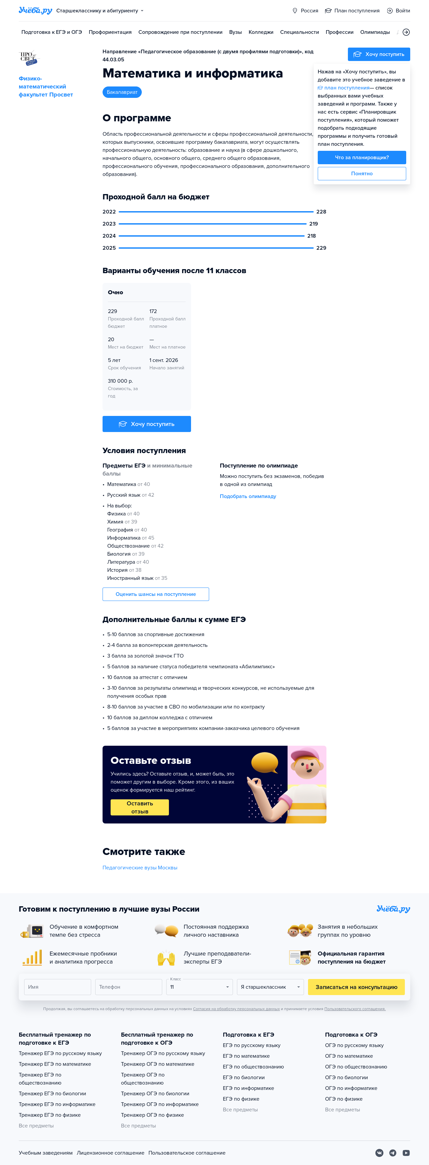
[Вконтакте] (379, 1153)
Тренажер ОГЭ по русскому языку (163, 1053)
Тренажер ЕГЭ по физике (50, 1115)
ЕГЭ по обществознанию (253, 1066)
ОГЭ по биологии (346, 1077)
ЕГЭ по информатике (248, 1088)
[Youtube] (406, 1153)
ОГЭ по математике (349, 1056)
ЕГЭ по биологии (244, 1077)
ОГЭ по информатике (351, 1088)
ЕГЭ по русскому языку (252, 1045)
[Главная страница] (35, 11)
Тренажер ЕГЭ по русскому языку (60, 1053)
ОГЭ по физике (344, 1099)
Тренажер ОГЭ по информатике (160, 1104)
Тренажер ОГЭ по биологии (155, 1093)
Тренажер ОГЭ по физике (152, 1115)
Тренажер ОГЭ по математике (157, 1064)
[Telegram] (393, 1153)
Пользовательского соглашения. (355, 1008)
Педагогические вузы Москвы (140, 867)
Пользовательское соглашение (187, 1153)
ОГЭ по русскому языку (354, 1045)
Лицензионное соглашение (110, 1153)
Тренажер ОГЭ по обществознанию (143, 1078)
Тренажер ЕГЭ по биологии (52, 1093)
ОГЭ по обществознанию (356, 1066)
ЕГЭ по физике (241, 1099)
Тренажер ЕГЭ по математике (55, 1064)
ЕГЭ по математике (246, 1056)
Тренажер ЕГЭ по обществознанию (40, 1078)
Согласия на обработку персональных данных (236, 1008)
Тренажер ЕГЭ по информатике (57, 1104)
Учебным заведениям (46, 1153)
